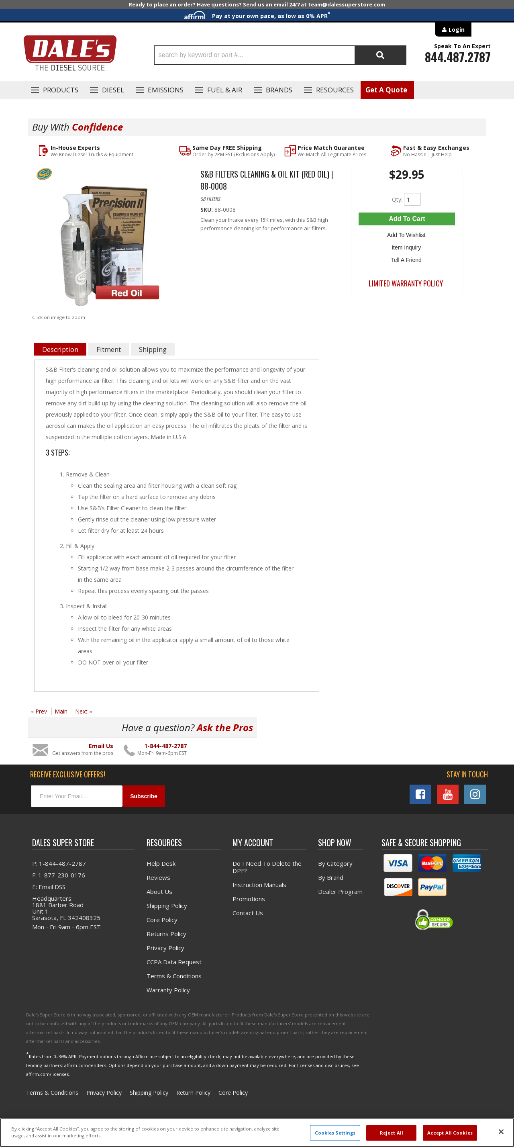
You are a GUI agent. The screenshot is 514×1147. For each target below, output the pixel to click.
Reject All (391, 1133)
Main (61, 711)
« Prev (39, 711)
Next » (83, 711)
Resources (335, 89)
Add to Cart (407, 218)
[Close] (501, 1132)
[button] (280, 55)
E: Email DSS (48, 887)
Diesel (113, 89)
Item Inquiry (407, 246)
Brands (279, 89)
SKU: (207, 209)
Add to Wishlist (407, 234)
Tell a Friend (407, 257)
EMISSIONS (166, 89)
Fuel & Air (224, 89)
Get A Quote (386, 89)
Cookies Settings (335, 1133)
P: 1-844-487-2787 (59, 863)
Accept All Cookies (450, 1133)
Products (60, 89)
